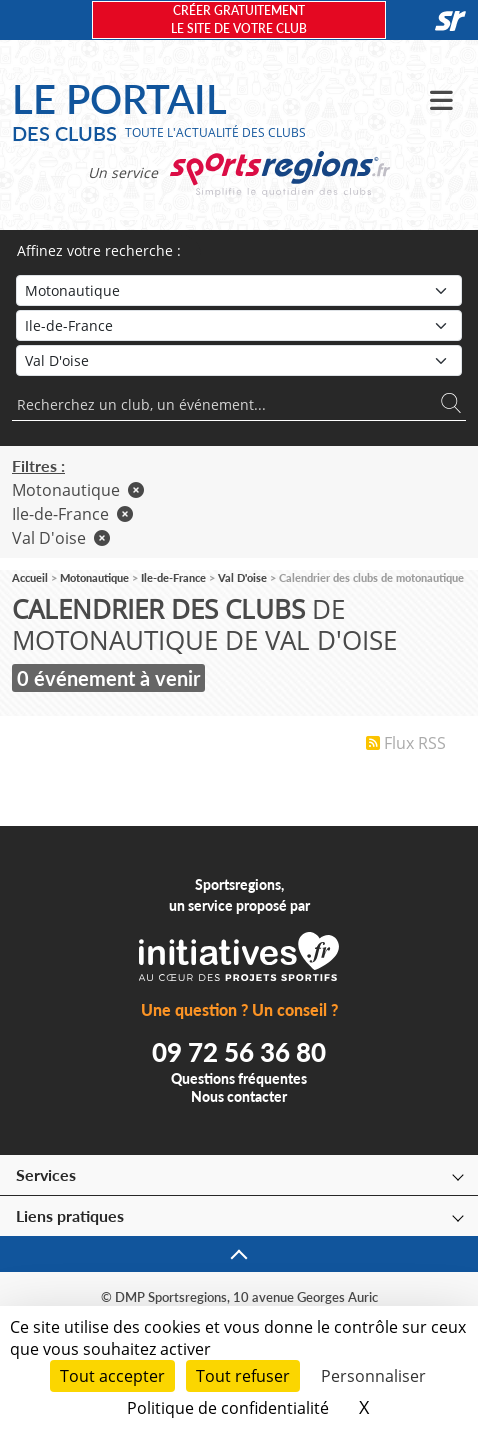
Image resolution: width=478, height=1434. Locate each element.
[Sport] (239, 290)
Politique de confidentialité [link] (228, 1408)
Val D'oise (61, 538)
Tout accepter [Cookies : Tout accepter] (112, 1376)
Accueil (30, 577)
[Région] (239, 325)
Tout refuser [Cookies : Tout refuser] (243, 1376)
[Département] (239, 360)
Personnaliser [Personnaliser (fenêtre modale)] (373, 1376)
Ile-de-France (72, 514)
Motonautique (78, 490)
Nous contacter (239, 1096)
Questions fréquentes (239, 1078)
